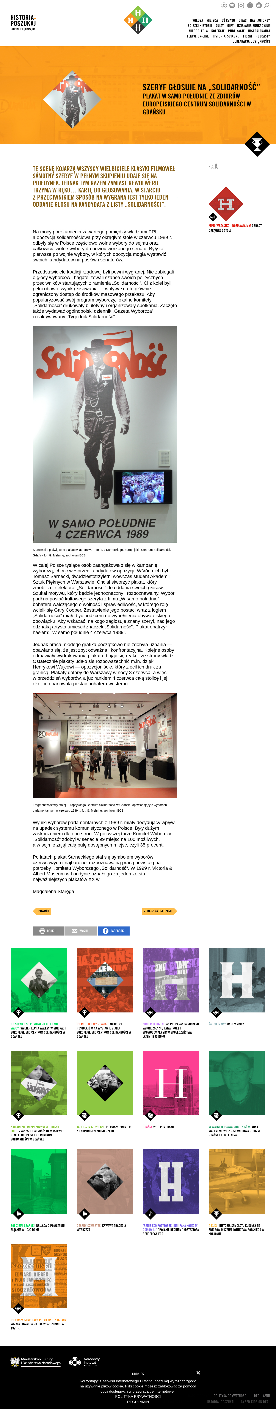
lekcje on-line (198, 36)
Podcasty (263, 36)
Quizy (219, 26)
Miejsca (212, 20)
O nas (242, 20)
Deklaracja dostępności (251, 41)
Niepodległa (198, 31)
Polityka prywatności (231, 1396)
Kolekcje (218, 31)
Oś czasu (228, 20)
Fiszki (247, 36)
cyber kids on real (255, 1402)
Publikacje (236, 31)
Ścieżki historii (200, 26)
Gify (230, 26)
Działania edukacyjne (253, 26)
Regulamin (262, 1396)
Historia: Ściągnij (226, 36)
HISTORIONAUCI (259, 31)
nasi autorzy (260, 20)
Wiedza (198, 20)
